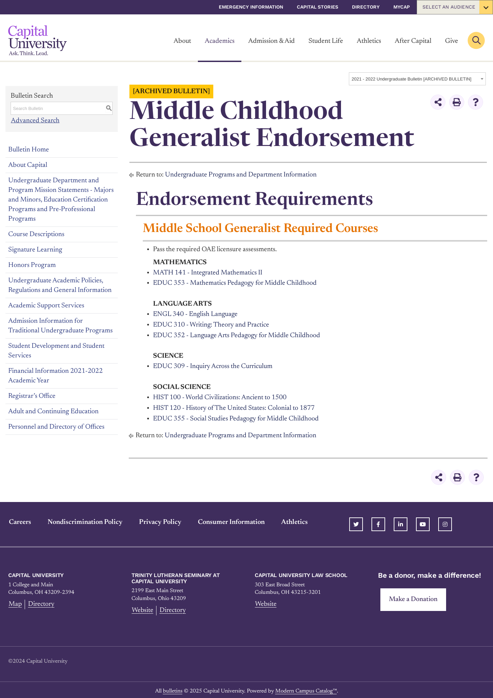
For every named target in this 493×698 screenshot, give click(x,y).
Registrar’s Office (31, 395)
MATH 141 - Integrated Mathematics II (208, 272)
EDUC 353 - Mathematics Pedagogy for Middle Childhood (235, 282)
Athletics (369, 41)
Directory (366, 7)
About (182, 41)
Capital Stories (317, 7)
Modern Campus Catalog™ (306, 688)
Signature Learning (35, 249)
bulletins (172, 688)
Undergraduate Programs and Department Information (242, 174)
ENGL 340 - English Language (196, 313)
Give (451, 41)
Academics (220, 41)
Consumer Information (230, 519)
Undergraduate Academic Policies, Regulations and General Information (60, 285)
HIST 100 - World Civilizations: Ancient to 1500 (220, 395)
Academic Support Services (46, 305)
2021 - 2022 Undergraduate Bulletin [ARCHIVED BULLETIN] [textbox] (411, 79)
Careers (19, 519)
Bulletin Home (28, 149)
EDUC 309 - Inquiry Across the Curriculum (213, 365)
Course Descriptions (36, 234)
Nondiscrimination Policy (84, 519)
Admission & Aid (271, 41)
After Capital (413, 41)
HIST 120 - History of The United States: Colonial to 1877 (234, 406)
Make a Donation (413, 596)
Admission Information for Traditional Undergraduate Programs (60, 325)
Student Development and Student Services (56, 350)
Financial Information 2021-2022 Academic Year (55, 375)
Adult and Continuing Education (53, 411)
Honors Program (32, 264)
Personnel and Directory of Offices (56, 426)
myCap (401, 7)
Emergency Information (251, 7)
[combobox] (417, 78)
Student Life (325, 41)
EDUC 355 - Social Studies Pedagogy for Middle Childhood (236, 416)
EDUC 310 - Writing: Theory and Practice (211, 323)
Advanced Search (35, 120)
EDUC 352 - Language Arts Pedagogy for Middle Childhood (238, 334)
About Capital (27, 164)
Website (142, 607)
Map (15, 601)
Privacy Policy (159, 519)
